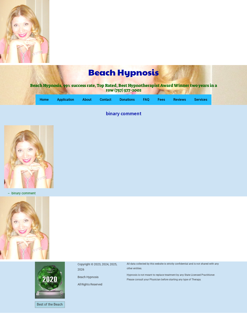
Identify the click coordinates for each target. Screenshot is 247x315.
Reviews (179, 100)
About (86, 100)
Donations (127, 100)
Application (65, 100)
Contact (105, 100)
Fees (161, 100)
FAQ (146, 100)
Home (44, 100)
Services (200, 100)
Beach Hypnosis (123, 72)
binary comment (21, 193)
